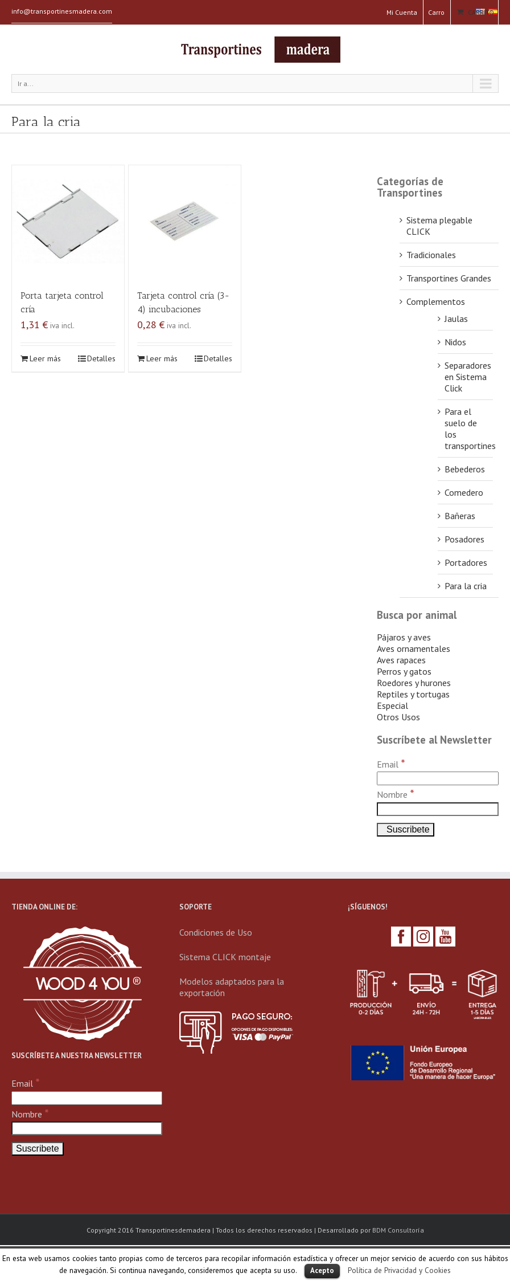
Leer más (45, 358)
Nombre (395, 794)
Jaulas (456, 318)
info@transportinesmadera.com (61, 11)
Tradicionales (431, 254)
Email (391, 764)
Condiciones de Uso (215, 932)
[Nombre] (438, 809)
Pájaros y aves (404, 637)
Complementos (435, 301)
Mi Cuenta (401, 12)
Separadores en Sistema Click (468, 377)
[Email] (438, 778)
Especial (392, 705)
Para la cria (466, 585)
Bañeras (460, 515)
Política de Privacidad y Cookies (399, 1270)
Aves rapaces (401, 660)
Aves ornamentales (413, 648)
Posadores (464, 539)
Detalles (101, 358)
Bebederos (465, 469)
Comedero (464, 492)
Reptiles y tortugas (413, 694)
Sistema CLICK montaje (225, 956)
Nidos (455, 342)
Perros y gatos (404, 671)
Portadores (466, 562)
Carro (436, 12)
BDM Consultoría (398, 1230)
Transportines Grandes (448, 278)
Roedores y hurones (414, 682)
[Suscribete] (405, 830)
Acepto (322, 1270)
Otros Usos (398, 717)
